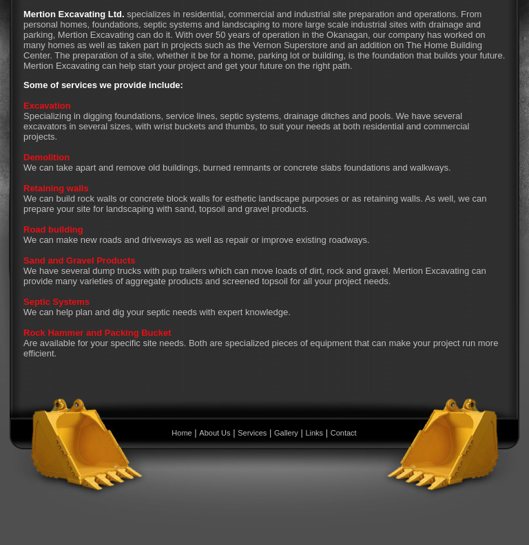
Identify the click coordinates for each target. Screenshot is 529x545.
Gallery (286, 433)
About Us (214, 433)
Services (252, 433)
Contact (344, 433)
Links (314, 433)
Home (181, 433)
